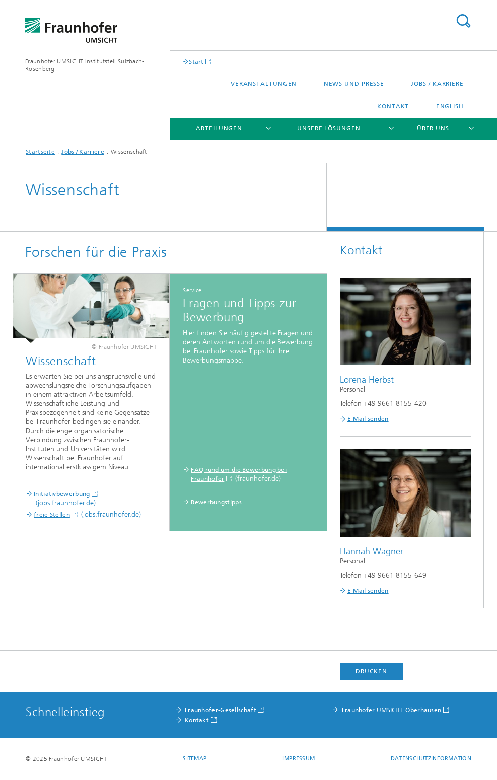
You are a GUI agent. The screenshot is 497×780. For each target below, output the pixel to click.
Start (196, 61)
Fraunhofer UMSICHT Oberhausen (392, 710)
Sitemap (194, 758)
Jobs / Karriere (437, 83)
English (450, 106)
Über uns (433, 128)
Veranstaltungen (264, 83)
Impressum (298, 758)
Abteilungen (219, 128)
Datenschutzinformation (431, 758)
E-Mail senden (368, 418)
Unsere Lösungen (329, 128)
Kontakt (393, 106)
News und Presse (354, 83)
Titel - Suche (463, 21)
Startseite (40, 151)
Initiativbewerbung (62, 494)
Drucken (371, 671)
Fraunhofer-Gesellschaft (220, 710)
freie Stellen (52, 514)
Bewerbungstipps (216, 502)
